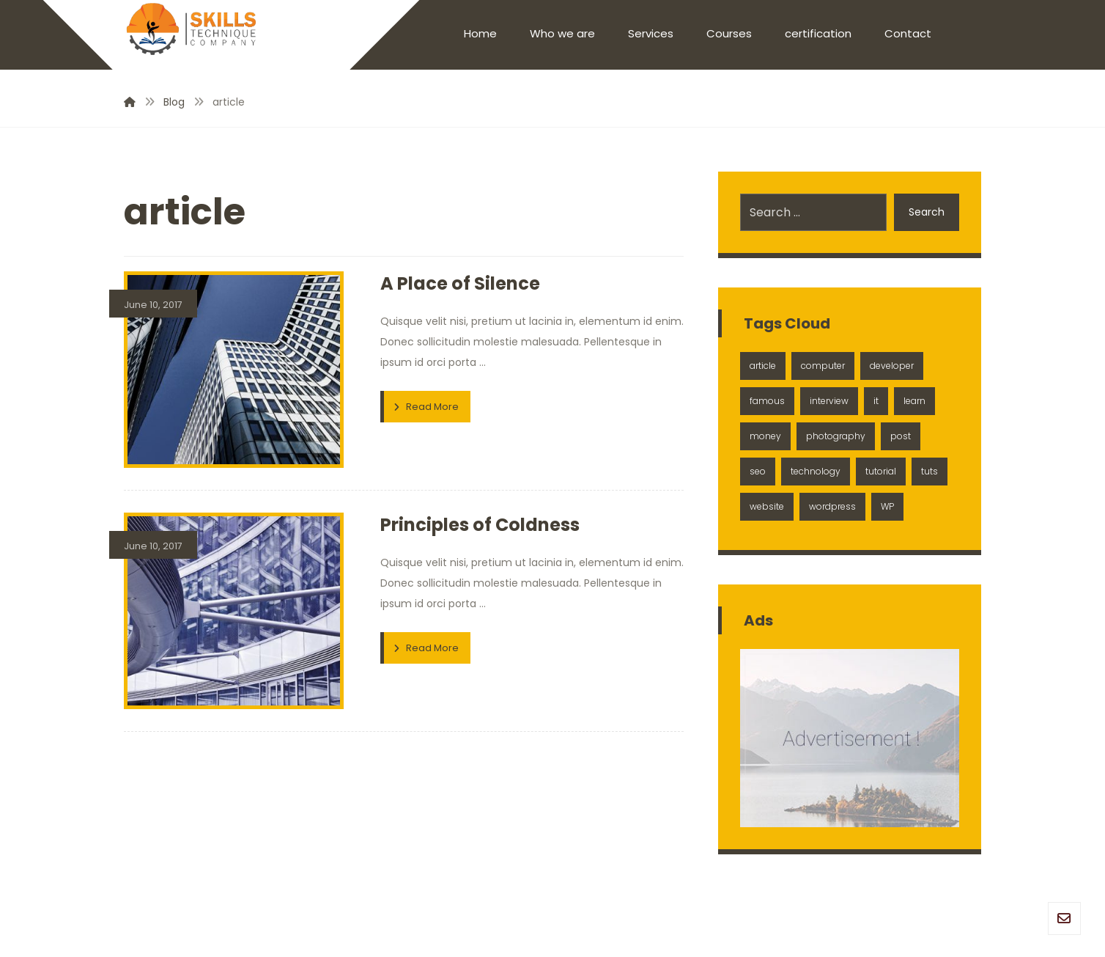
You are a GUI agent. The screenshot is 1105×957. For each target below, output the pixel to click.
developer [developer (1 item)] (892, 365)
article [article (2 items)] (763, 365)
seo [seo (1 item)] (758, 471)
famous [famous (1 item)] (767, 401)
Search (927, 212)
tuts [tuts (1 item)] (929, 471)
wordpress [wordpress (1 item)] (832, 506)
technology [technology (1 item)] (815, 471)
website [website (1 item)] (767, 506)
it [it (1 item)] (876, 401)
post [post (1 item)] (900, 436)
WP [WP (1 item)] (887, 506)
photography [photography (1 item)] (835, 436)
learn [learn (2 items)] (914, 401)
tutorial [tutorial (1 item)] (880, 471)
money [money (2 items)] (765, 436)
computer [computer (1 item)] (823, 365)
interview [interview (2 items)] (829, 401)
